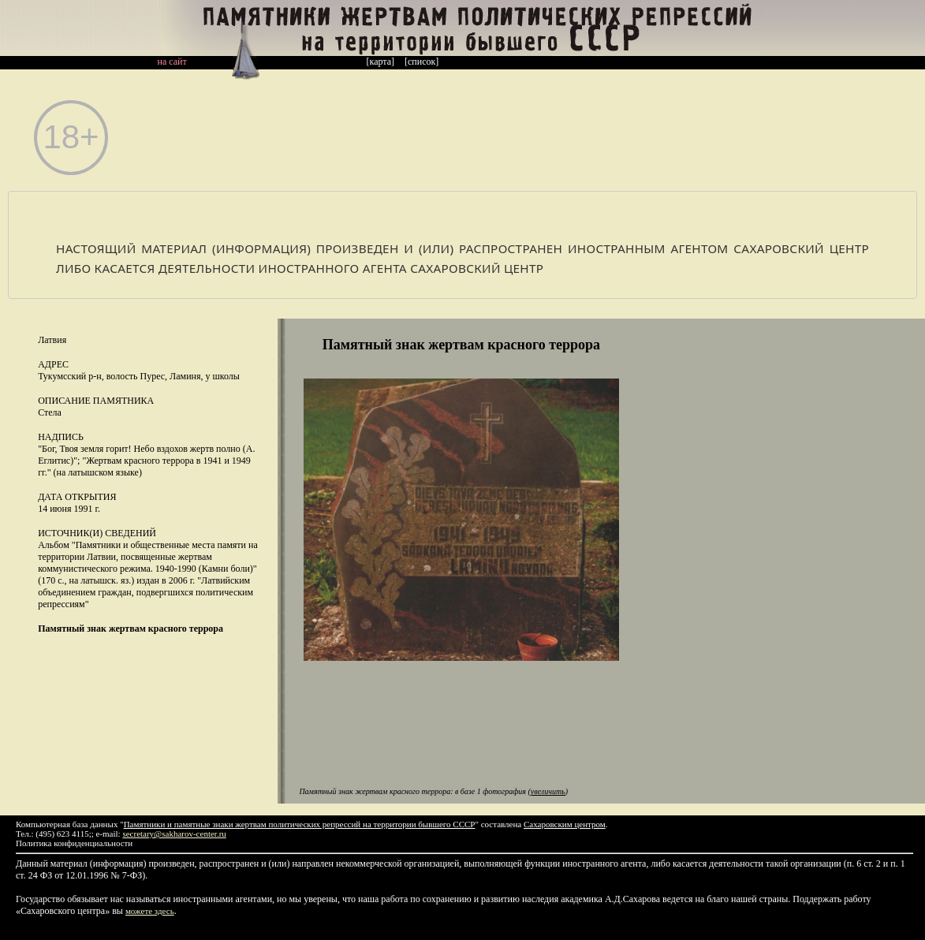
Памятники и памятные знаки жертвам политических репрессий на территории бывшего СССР (300, 824)
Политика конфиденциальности (74, 843)
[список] (421, 61)
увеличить (548, 791)
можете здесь (149, 911)
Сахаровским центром (565, 824)
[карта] (381, 61)
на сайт (172, 61)
